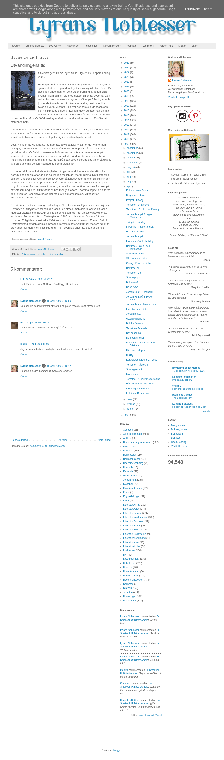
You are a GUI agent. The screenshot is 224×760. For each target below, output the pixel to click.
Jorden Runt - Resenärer (139, 292)
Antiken (182, 45)
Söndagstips (133, 277)
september (133, 162)
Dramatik (128, 467)
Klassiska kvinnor (132, 488)
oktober (131, 157)
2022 (127, 81)
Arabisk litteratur (44, 239)
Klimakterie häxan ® (184, 376)
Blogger (117, 750)
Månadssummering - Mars (140, 383)
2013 (127, 124)
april (129, 186)
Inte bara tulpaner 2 (182, 380)
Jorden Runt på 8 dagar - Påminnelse (139, 216)
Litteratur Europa (132, 513)
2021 (127, 86)
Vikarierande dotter (136, 258)
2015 (127, 115)
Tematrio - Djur (134, 272)
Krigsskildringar (131, 496)
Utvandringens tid (135, 318)
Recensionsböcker (133, 579)
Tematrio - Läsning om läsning (142, 209)
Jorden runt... (133, 313)
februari (131, 404)
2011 (127, 134)
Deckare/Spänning (133, 463)
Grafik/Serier (130, 475)
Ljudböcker (129, 550)
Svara (23, 289)
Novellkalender (131, 571)
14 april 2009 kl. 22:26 (41, 279)
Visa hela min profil (178, 97)
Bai (22, 322)
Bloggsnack (129, 446)
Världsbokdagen (135, 253)
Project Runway (134, 200)
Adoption (128, 429)
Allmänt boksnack (132, 433)
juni (129, 176)
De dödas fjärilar (135, 337)
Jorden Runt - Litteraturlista (141, 304)
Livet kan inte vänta (136, 309)
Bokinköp (128, 450)
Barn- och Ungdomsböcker (137, 442)
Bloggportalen (178, 425)
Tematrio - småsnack (137, 204)
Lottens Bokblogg (182, 403)
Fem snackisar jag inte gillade (187, 389)
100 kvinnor (55, 45)
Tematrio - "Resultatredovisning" (143, 379)
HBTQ (129, 355)
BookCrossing (179, 442)
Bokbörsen (177, 433)
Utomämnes (129, 600)
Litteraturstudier (131, 546)
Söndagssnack (134, 369)
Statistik (127, 588)
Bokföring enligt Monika (186, 367)
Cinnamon (125, 683)
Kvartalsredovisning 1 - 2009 (141, 359)
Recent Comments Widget (150, 715)
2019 (127, 96)
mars (130, 399)
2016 (127, 110)
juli (129, 171)
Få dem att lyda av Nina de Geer (189, 407)
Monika (124, 670)
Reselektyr (132, 287)
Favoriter (15, 45)
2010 (127, 139)
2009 (127, 144)
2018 (127, 101)
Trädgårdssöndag (135, 222)
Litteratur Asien (131, 508)
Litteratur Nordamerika (135, 517)
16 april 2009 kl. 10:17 (59, 365)
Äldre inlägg (104, 440)
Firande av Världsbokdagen (141, 241)
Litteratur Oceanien (133, 521)
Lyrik (125, 554)
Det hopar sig (133, 333)
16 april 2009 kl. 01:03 (37, 322)
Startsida (62, 440)
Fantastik (128, 471)
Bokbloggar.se (179, 429)
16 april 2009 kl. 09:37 (40, 344)
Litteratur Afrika (55, 254)
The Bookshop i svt (182, 398)
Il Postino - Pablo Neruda (139, 226)
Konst (126, 492)
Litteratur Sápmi (132, 525)
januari (131, 408)
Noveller (127, 567)
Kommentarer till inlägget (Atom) (47, 446)
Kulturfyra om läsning (137, 190)
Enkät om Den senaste (138, 393)
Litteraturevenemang (134, 538)
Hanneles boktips (129, 700)
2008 (127, 414)
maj (129, 181)
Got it (208, 9)
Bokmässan (129, 454)
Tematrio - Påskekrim (137, 364)
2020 (127, 91)
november (132, 153)
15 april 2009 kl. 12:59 (59, 301)
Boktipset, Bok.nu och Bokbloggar (138, 247)
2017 (127, 105)
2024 (127, 72)
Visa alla (206, 411)
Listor (126, 500)
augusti (131, 167)
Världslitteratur (179, 446)
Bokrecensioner (29, 254)
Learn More (192, 9)
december (132, 148)
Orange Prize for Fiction (139, 263)
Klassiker (42, 254)
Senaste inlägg (20, 440)
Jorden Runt (166, 45)
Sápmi (195, 45)
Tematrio (128, 592)
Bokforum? (132, 282)
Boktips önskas (134, 323)
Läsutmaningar (131, 558)
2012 (127, 129)
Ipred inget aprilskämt (138, 388)
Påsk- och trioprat (135, 350)
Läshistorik (148, 45)
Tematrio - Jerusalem (137, 328)
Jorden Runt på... (135, 236)
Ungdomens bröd (135, 195)
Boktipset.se (132, 268)
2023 (127, 77)
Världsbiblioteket (35, 45)
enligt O (177, 385)
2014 (127, 120)
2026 (127, 62)
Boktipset (176, 437)
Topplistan (131, 45)
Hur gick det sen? (135, 231)
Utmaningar (129, 596)
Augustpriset (91, 45)
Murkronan (132, 374)
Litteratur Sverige (132, 529)
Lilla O (24, 279)
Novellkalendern (112, 45)
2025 (127, 67)
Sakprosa (128, 584)
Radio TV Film (131, 575)
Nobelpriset (73, 45)
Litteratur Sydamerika (134, 534)
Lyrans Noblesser (30, 301)
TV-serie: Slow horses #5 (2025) (189, 371)
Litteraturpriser (131, 542)
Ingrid (23, 344)
